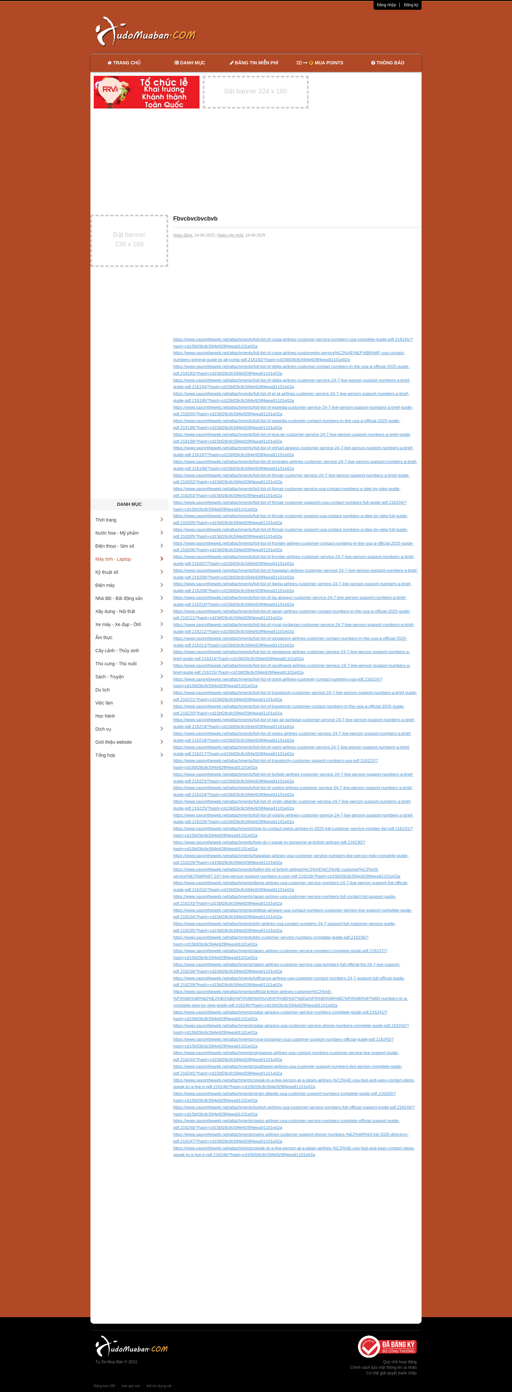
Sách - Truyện (129, 676)
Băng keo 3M (104, 1386)
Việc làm (129, 702)
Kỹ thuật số (129, 572)
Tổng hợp (129, 755)
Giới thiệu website (129, 742)
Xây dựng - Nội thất (129, 611)
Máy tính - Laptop (129, 559)
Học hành (129, 716)
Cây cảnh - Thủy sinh (129, 650)
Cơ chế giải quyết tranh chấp (391, 1373)
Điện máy (129, 585)
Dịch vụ (129, 729)
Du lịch (129, 689)
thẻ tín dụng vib (159, 1386)
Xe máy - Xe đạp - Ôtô (129, 624)
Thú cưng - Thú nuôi (129, 663)
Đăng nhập (386, 5)
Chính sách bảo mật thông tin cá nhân (383, 1367)
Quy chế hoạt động (400, 1362)
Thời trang (129, 519)
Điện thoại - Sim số (129, 546)
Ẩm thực (129, 637)
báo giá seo (130, 1386)
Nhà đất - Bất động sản (129, 598)
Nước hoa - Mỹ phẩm (129, 533)
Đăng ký (411, 5)
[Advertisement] (325, 31)
